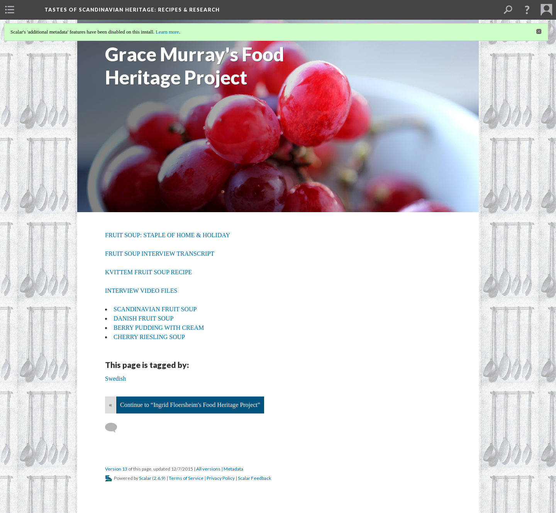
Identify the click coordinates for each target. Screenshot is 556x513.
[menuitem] (9, 9)
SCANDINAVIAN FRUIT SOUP (155, 309)
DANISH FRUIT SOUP (143, 318)
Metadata (233, 469)
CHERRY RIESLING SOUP (149, 337)
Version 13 (116, 469)
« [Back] (110, 405)
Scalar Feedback (254, 478)
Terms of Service (186, 478)
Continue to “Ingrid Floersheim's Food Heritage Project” (190, 405)
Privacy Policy (221, 478)
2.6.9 (159, 478)
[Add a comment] (114, 428)
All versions (208, 469)
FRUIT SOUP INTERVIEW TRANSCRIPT (159, 253)
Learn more (167, 32)
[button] (527, 9)
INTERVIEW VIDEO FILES (141, 290)
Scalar (145, 478)
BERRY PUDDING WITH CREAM (159, 327)
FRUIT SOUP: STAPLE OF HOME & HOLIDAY (167, 235)
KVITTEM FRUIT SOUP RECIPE (148, 272)
